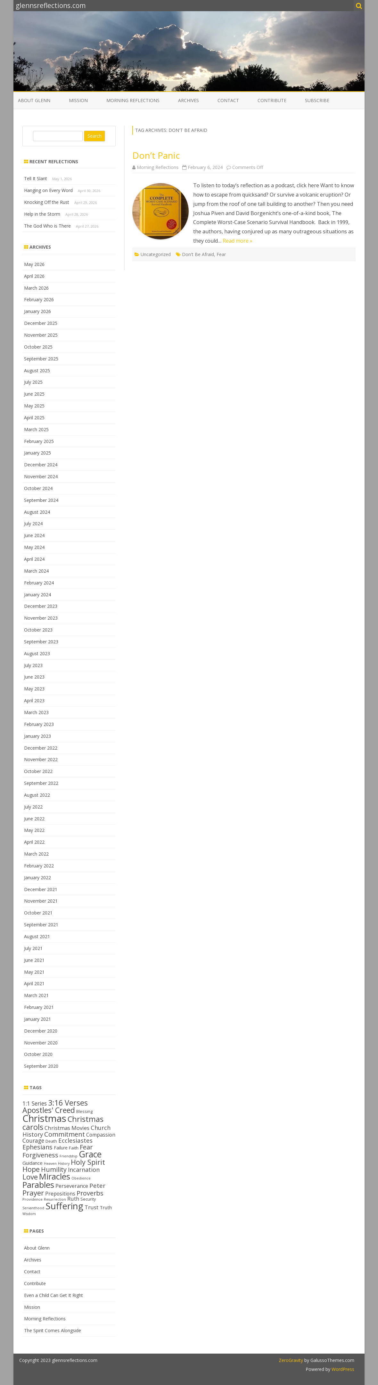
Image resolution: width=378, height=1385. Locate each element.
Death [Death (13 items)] (51, 1141)
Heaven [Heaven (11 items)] (50, 1163)
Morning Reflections (133, 100)
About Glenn (34, 100)
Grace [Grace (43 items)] (90, 1154)
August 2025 (37, 370)
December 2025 (40, 323)
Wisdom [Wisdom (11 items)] (29, 1214)
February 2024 (39, 583)
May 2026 (34, 264)
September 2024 (41, 500)
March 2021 (36, 995)
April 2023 (34, 700)
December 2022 (40, 748)
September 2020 (41, 1066)
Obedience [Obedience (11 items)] (81, 1178)
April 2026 (34, 276)
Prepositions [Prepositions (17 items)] (60, 1193)
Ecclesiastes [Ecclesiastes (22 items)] (75, 1140)
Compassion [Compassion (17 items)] (100, 1134)
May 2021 (34, 972)
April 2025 (34, 418)
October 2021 (38, 913)
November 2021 (41, 901)
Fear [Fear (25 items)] (86, 1146)
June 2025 (34, 394)
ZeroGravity (291, 1360)
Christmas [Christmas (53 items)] (44, 1118)
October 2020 (38, 1054)
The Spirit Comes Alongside (52, 1330)
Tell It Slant (35, 178)
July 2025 (33, 382)
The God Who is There (47, 226)
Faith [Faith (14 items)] (73, 1148)
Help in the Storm (42, 214)
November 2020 (41, 1043)
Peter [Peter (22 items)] (97, 1185)
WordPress (342, 1369)
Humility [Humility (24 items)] (54, 1169)
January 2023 (37, 736)
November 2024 (41, 476)
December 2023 (40, 606)
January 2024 (37, 595)
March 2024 (36, 571)
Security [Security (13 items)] (88, 1199)
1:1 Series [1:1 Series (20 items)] (34, 1103)
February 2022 (39, 866)
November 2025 (41, 335)
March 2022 (36, 854)
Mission (78, 100)
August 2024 (37, 512)
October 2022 (38, 771)
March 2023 (36, 712)
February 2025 (39, 441)
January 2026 (37, 311)
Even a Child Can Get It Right (53, 1295)
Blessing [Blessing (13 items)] (84, 1111)
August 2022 (37, 795)
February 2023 (39, 724)
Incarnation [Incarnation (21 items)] (84, 1169)
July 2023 (33, 665)
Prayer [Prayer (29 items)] (33, 1192)
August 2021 (37, 936)
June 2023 (34, 677)
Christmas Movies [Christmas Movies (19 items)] (67, 1127)
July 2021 (33, 948)
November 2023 (41, 618)
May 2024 (34, 547)
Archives (188, 100)
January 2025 (37, 453)
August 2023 (37, 653)
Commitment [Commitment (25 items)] (64, 1134)
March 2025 (36, 429)
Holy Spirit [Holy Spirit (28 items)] (88, 1162)
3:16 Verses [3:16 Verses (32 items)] (68, 1103)
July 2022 (33, 807)
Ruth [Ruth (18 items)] (73, 1198)
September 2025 (41, 359)
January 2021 (37, 1019)
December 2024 (40, 465)
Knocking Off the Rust (46, 202)
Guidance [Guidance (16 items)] (32, 1163)
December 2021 (40, 889)
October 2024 (38, 488)
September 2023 (41, 642)
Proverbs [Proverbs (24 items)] (90, 1193)
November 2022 (41, 759)
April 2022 (34, 842)
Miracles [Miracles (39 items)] (54, 1176)
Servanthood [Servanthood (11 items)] (33, 1208)
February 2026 (39, 299)
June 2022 (34, 819)
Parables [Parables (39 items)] (38, 1184)
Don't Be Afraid (198, 254)
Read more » (237, 240)
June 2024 (34, 535)
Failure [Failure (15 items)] (61, 1148)
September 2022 (41, 783)
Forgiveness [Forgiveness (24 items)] (40, 1155)
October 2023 (38, 630)
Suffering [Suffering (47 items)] (64, 1206)
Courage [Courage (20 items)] (33, 1140)
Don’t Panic (156, 155)
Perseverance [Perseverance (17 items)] (71, 1185)
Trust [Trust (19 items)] (91, 1207)
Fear (221, 254)
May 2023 (34, 689)
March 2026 (36, 288)
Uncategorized (156, 254)
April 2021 (34, 983)
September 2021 (41, 925)
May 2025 (34, 406)
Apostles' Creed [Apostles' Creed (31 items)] (48, 1110)
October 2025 (38, 347)
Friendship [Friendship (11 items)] (69, 1156)
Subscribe (317, 100)
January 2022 (37, 877)
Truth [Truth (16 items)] (106, 1207)
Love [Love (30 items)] (30, 1177)
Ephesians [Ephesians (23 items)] (37, 1147)
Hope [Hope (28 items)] (31, 1169)
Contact (228, 100)
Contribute (272, 100)
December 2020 (40, 1031)
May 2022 (34, 830)
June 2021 (34, 960)
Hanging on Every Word (48, 190)
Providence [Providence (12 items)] (32, 1199)
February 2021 (39, 1007)
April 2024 (34, 559)
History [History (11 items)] (64, 1163)
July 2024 (33, 523)
